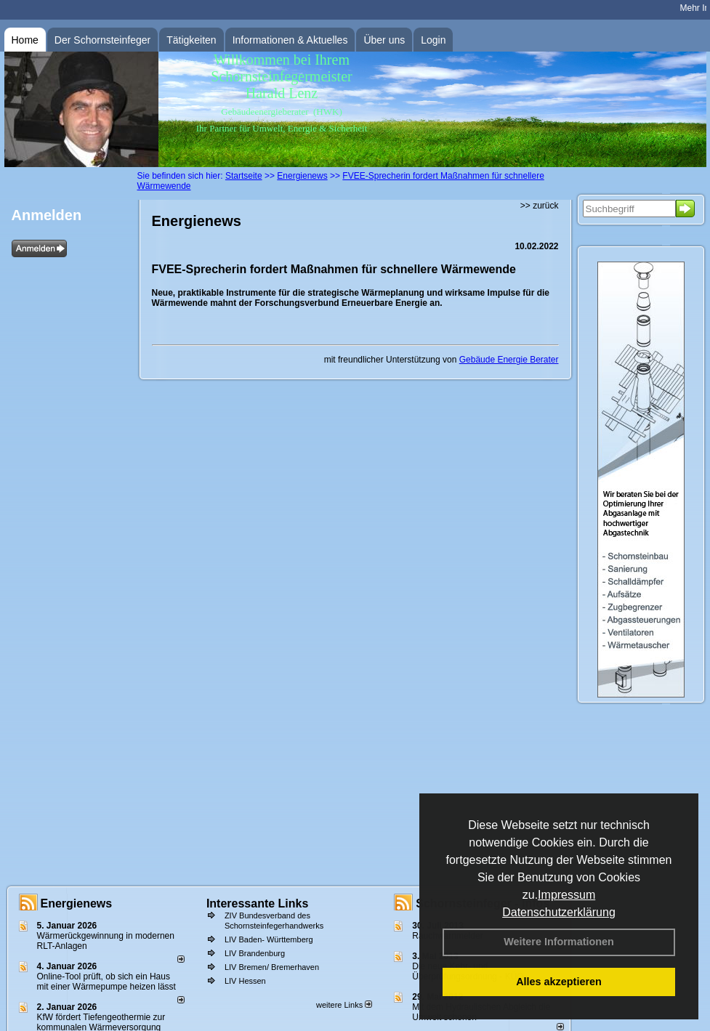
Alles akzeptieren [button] (559, 981)
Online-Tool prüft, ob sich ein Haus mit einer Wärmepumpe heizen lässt (106, 981)
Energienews (77, 903)
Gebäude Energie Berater (509, 360)
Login (433, 40)
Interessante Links (257, 903)
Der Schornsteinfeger (102, 40)
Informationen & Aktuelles (290, 40)
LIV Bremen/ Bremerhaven (272, 967)
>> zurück (539, 206)
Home (25, 40)
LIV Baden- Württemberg (269, 939)
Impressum (566, 895)
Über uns (384, 40)
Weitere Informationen (559, 941)
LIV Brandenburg (255, 953)
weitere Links (344, 1004)
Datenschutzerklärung (559, 912)
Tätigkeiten (191, 40)
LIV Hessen (245, 981)
